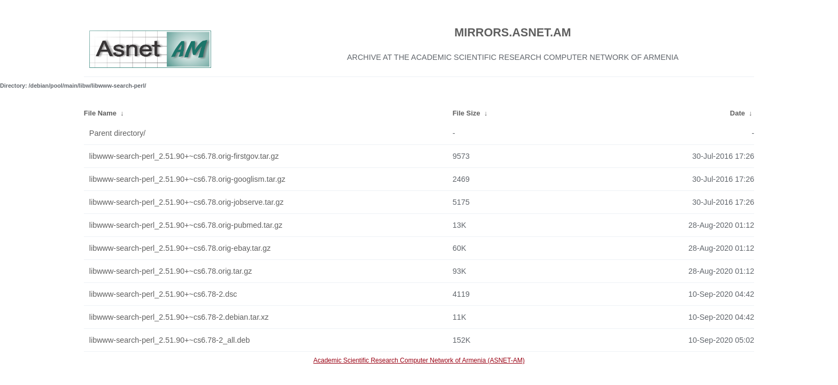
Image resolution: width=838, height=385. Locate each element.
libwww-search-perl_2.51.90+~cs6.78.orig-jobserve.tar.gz (186, 202)
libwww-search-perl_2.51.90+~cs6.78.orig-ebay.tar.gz (180, 248)
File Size (466, 113)
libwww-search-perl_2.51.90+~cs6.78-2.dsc (163, 294)
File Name (100, 113)
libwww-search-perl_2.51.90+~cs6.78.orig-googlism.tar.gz (187, 179)
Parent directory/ (117, 133)
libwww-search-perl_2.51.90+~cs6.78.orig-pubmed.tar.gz (186, 225)
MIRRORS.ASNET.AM (512, 32)
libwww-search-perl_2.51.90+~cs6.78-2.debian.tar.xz (179, 317)
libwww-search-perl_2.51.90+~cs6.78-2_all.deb (169, 340)
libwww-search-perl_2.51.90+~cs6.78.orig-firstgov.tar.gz (184, 156)
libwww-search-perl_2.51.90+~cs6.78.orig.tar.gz (170, 271)
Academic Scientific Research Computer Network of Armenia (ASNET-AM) (418, 360)
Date (737, 113)
